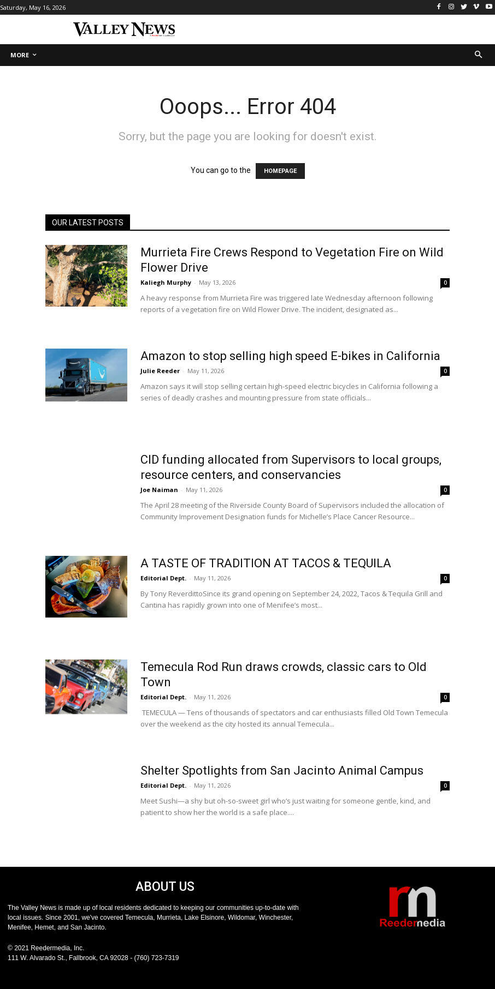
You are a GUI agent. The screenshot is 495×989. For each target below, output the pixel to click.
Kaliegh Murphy (165, 282)
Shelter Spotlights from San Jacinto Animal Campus (281, 770)
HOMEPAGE (280, 171)
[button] (479, 55)
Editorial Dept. (163, 578)
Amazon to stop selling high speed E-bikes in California (290, 356)
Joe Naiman (159, 489)
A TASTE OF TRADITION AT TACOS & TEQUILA (265, 563)
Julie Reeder (160, 371)
